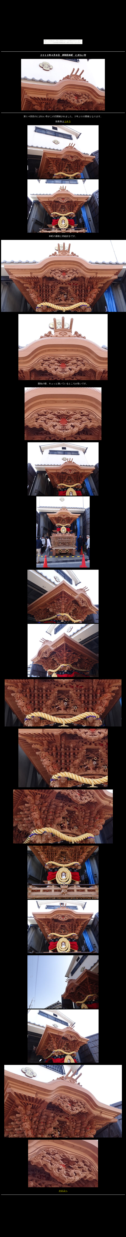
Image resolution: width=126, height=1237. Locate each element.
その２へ (63, 1191)
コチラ (67, 121)
